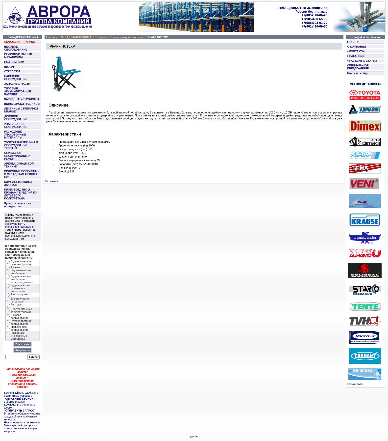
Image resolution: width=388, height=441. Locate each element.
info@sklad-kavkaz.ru (18, 226)
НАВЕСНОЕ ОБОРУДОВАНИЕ (15, 78)
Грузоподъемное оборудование (21, 322)
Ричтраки (16, 304)
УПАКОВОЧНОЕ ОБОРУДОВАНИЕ (15, 125)
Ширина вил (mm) (70, 156)
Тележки (100, 37)
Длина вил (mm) (69, 152)
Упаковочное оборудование (19, 328)
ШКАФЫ (10, 66)
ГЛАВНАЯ (353, 41)
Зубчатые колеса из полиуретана (17, 205)
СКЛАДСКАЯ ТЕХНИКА (19, 41)
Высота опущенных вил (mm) (77, 160)
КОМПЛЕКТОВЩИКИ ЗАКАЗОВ (18, 183)
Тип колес (65, 167)
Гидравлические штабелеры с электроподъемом (22, 279)
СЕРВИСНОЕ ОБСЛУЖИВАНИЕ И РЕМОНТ (17, 155)
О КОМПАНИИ (356, 46)
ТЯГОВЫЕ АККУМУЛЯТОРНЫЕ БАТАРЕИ (17, 91)
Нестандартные (69, 141)
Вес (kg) (64, 171)
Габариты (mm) (68, 164)
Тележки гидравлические (127, 37)
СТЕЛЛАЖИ (12, 71)
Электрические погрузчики (20, 300)
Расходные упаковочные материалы (19, 335)
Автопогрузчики (20, 294)
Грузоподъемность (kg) (73, 145)
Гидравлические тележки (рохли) (21, 263)
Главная (51, 37)
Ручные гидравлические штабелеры (21, 270)
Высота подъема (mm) (73, 149)
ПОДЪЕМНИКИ (14, 61)
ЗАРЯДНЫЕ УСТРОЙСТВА (21, 99)
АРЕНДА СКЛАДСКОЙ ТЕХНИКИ (19, 165)
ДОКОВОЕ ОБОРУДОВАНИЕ (15, 118)
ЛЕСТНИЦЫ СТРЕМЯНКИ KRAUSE (21, 110)
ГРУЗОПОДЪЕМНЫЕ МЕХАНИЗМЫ (18, 56)
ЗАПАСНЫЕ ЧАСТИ (17, 83)
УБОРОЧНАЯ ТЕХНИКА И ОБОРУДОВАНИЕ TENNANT (21, 145)
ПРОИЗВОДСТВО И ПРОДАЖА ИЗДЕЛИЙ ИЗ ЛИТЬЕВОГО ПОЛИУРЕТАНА (20, 194)
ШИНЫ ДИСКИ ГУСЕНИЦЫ (22, 103)
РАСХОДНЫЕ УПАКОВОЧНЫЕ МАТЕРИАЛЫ (15, 134)
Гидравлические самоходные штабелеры (21, 288)
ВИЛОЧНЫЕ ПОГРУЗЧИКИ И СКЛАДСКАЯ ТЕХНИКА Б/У (21, 174)
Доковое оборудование (19, 316)
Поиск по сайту (357, 73)
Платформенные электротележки (21, 310)
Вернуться (51, 181)
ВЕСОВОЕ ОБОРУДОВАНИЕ (15, 48)
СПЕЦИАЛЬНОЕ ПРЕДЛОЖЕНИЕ (358, 67)
